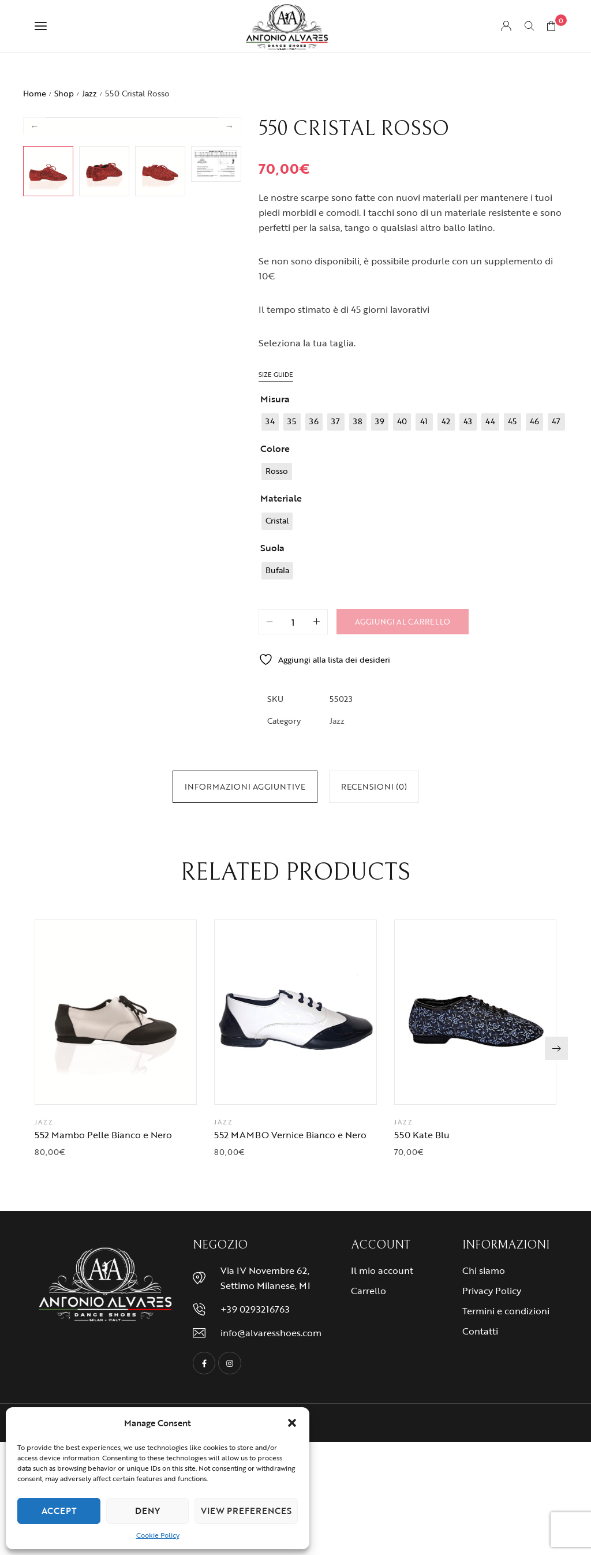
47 (246, 846)
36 (220, 833)
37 (233, 833)
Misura (275, 399)
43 (192, 846)
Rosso (199, 868)
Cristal (199, 891)
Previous (34, 253)
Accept (59, 1510)
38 (247, 833)
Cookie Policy (157, 1535)
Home (34, 93)
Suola (272, 548)
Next (229, 253)
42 (300, 833)
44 (206, 846)
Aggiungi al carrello (402, 621)
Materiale (281, 498)
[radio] (270, 422)
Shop (64, 93)
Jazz (89, 93)
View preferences (246, 1510)
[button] (292, 1423)
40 (275, 833)
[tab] (245, 787)
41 (288, 833)
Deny (147, 1510)
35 (206, 833)
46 (233, 846)
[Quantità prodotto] (293, 621)
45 (220, 846)
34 (192, 833)
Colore (275, 448)
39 (260, 833)
